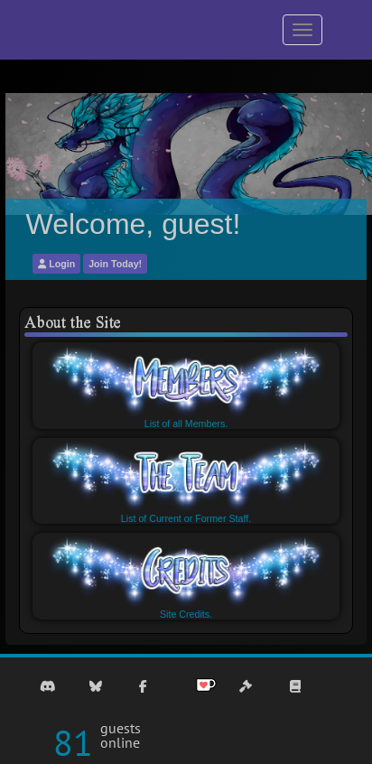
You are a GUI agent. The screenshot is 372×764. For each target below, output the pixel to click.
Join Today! (115, 263)
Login (56, 263)
